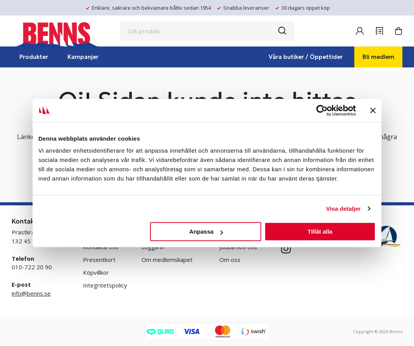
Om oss (229, 259)
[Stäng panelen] (373, 110)
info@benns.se (31, 293)
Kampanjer (82, 56)
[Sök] (282, 31)
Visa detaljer (343, 208)
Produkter (33, 56)
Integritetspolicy (105, 285)
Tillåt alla (319, 231)
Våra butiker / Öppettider (306, 56)
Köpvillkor (96, 272)
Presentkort (99, 259)
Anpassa (206, 231)
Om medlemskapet (167, 259)
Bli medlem (378, 56)
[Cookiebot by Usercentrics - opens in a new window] (322, 110)
